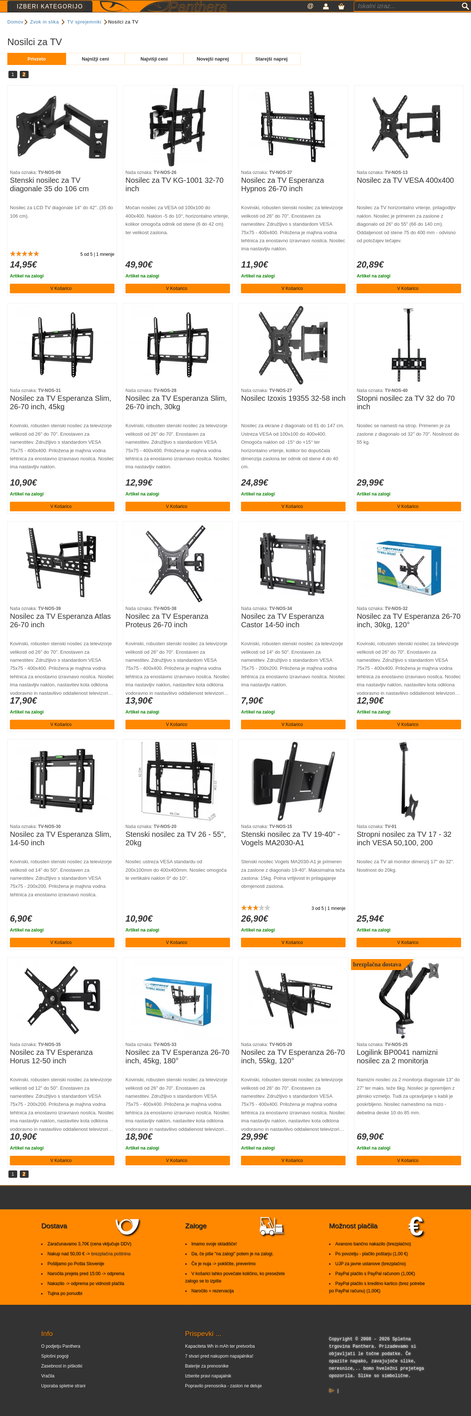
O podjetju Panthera (60, 1360)
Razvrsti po (235, 38)
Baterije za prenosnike (207, 1380)
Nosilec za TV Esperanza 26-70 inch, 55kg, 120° (293, 1070)
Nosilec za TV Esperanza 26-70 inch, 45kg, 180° (177, 1070)
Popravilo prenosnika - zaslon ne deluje (223, 1399)
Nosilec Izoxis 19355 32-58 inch (293, 412)
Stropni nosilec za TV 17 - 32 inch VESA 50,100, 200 (404, 852)
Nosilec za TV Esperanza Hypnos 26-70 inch (282, 198)
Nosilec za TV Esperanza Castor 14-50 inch (282, 634)
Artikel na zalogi (27, 290)
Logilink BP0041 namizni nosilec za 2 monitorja (397, 1070)
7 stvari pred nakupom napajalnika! (219, 1370)
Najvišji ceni (154, 73)
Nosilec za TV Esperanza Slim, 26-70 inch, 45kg (60, 416)
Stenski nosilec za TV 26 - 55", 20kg (175, 852)
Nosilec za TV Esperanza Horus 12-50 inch (51, 1070)
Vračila (47, 1390)
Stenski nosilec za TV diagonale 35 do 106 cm (49, 198)
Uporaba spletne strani (63, 1399)
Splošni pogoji (55, 1370)
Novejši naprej (213, 73)
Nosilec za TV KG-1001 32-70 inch (174, 198)
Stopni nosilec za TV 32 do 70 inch (405, 416)
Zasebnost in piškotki (61, 1380)
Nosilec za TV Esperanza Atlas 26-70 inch (60, 634)
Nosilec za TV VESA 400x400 (405, 194)
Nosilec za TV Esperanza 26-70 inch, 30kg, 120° (408, 634)
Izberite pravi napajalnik (208, 1390)
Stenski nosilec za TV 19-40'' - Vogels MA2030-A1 (290, 852)
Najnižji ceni (95, 73)
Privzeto (37, 73)
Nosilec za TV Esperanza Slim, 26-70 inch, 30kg (176, 416)
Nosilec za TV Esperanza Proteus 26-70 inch (166, 634)
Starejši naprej (271, 73)
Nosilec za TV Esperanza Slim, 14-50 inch (60, 852)
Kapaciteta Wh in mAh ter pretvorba (220, 1360)
